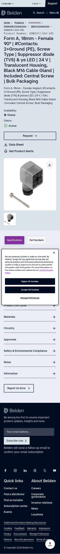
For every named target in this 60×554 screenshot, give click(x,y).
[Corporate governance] (43, 495)
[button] (7, 3)
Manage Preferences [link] (39, 534)
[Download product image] (50, 165)
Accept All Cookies (30, 290)
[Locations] (37, 514)
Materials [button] (9, 316)
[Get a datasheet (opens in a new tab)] (14, 145)
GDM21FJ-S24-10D (14, 30)
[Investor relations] (41, 503)
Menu (54, 12)
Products (19, 22)
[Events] (8, 512)
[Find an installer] (13, 500)
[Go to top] (50, 544)
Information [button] (11, 373)
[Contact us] (10, 488)
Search (40, 12)
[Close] (54, 252)
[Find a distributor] (14, 494)
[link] (25, 523)
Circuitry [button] (9, 328)
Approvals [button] (10, 339)
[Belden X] (44, 470)
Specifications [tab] (14, 240)
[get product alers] (19, 151)
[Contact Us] (52, 3)
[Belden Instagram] (15, 470)
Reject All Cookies (29, 282)
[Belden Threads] (34, 470)
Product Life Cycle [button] (15, 305)
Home (7, 22)
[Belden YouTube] (54, 470)
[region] (29, 277)
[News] (34, 509)
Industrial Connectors (15, 26)
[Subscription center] (16, 506)
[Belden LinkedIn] (25, 470)
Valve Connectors (40, 26)
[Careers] (36, 488)
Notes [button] (7, 362)
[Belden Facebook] (5, 470)
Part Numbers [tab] (37, 240)
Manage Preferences (29, 298)
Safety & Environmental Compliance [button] (25, 350)
